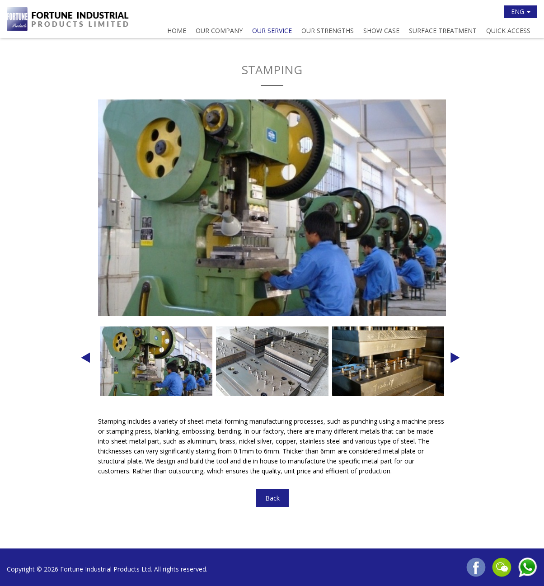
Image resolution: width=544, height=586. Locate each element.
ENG (520, 11)
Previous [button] (85, 361)
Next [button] (455, 361)
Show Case (381, 30)
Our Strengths (327, 30)
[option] (272, 207)
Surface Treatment (443, 30)
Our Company (219, 30)
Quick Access (508, 30)
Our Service (272, 30)
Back (272, 498)
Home (176, 30)
